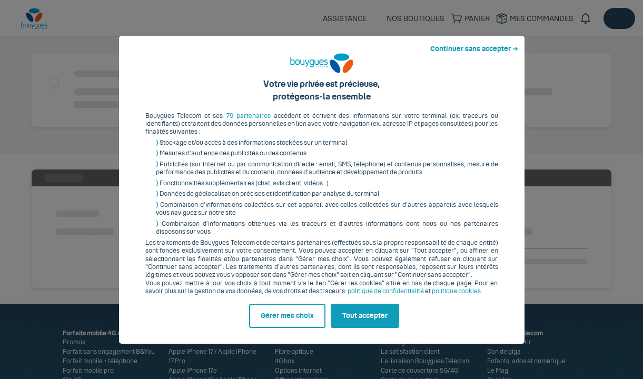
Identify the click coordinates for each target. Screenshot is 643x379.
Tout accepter (365, 324)
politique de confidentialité (386, 299)
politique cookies (456, 299)
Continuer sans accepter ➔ (474, 57)
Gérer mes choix (287, 324)
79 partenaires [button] (248, 123)
